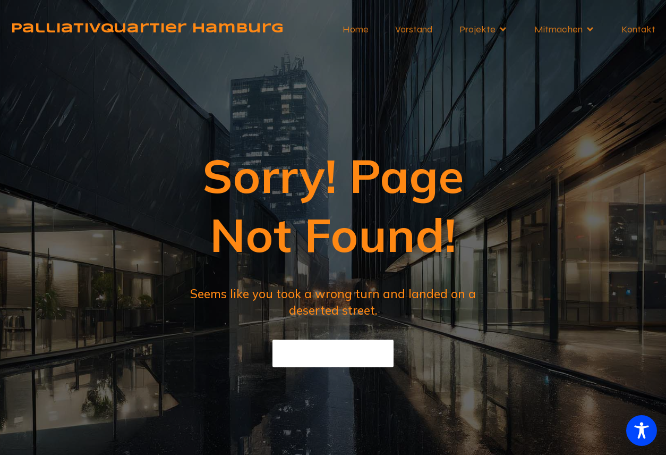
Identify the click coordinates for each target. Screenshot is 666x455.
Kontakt (638, 29)
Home (356, 29)
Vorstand (414, 29)
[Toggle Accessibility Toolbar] (641, 430)
